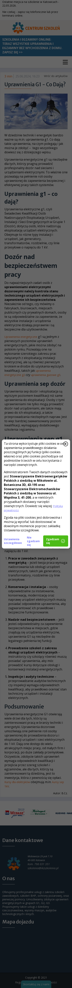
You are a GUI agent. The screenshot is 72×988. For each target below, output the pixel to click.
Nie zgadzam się (33, 541)
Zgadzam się (55, 541)
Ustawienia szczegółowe (13, 541)
